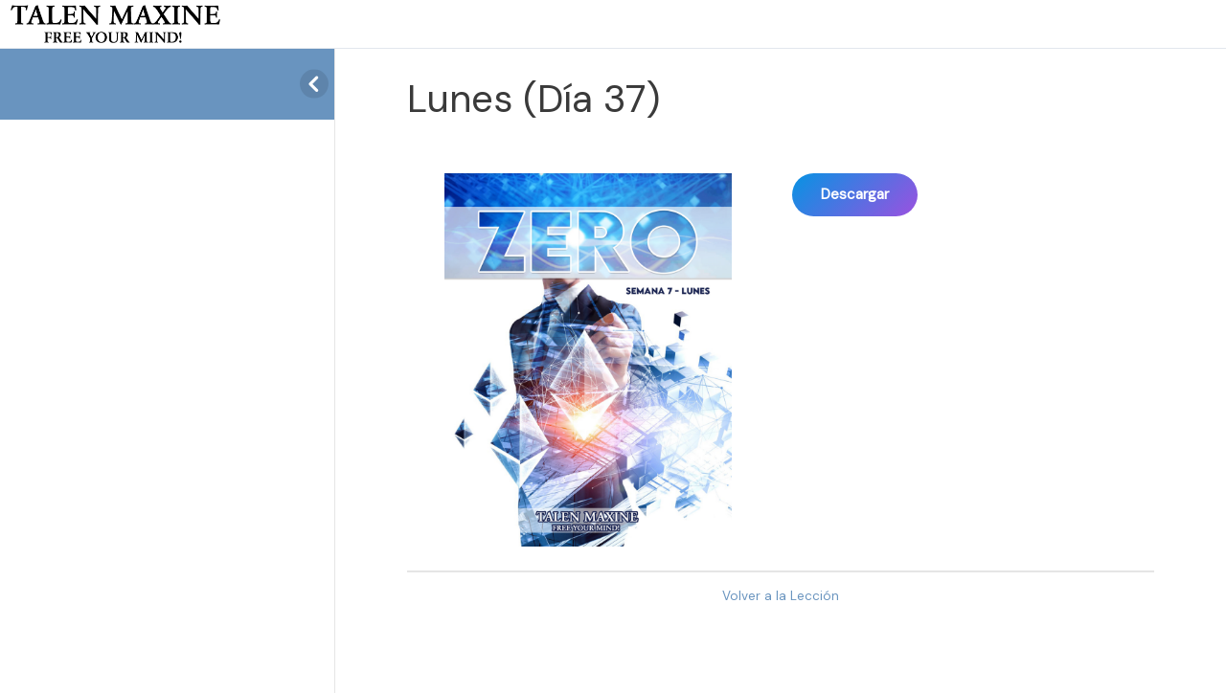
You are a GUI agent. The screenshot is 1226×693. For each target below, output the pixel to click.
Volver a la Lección (780, 596)
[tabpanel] (780, 350)
